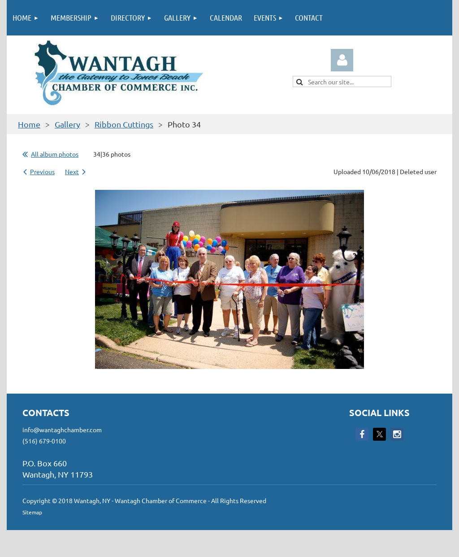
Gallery (67, 124)
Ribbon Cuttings (124, 124)
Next (72, 171)
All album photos (54, 154)
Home (29, 124)
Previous (42, 171)
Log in (342, 60)
